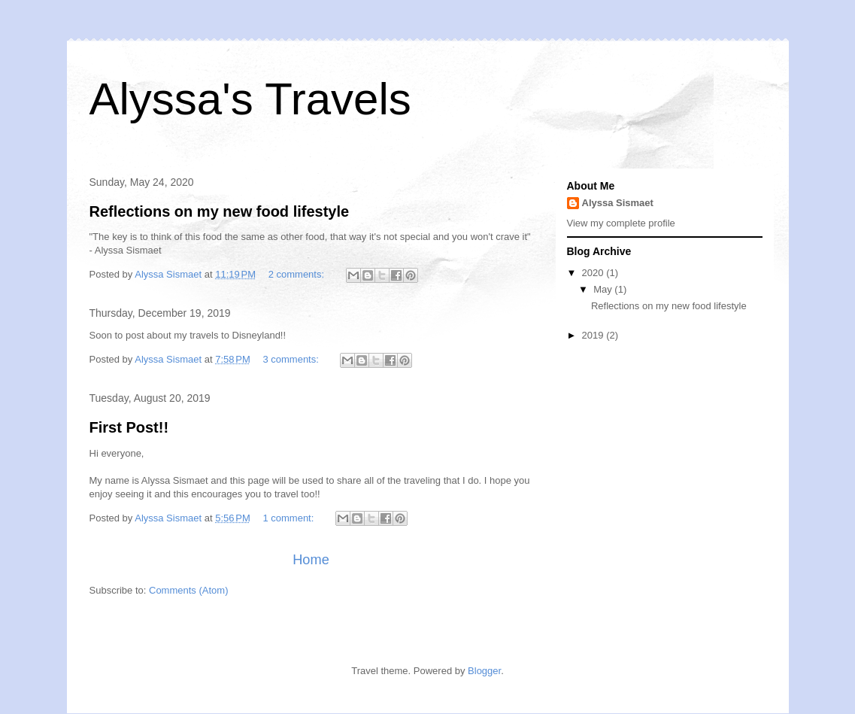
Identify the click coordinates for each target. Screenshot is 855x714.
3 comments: (291, 359)
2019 (594, 335)
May (603, 289)
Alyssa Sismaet (617, 202)
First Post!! (129, 427)
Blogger (484, 670)
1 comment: (289, 518)
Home (311, 559)
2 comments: (297, 274)
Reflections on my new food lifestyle (219, 211)
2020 (594, 272)
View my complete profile (621, 223)
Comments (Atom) (188, 590)
